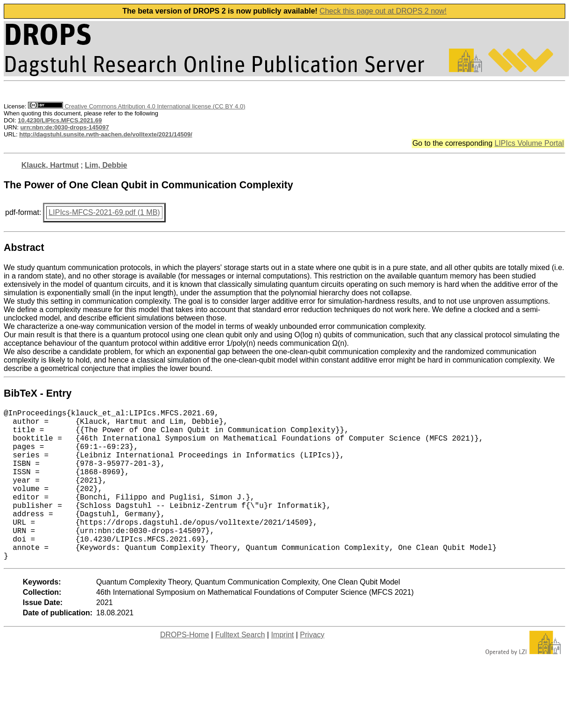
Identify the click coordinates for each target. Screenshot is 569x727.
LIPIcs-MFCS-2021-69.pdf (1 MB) (104, 212)
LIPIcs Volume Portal (529, 143)
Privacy (312, 668)
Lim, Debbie (106, 165)
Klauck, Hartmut (50, 165)
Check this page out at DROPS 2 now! (383, 11)
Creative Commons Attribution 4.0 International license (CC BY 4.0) (136, 106)
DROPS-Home (184, 668)
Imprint (282, 668)
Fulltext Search (240, 668)
